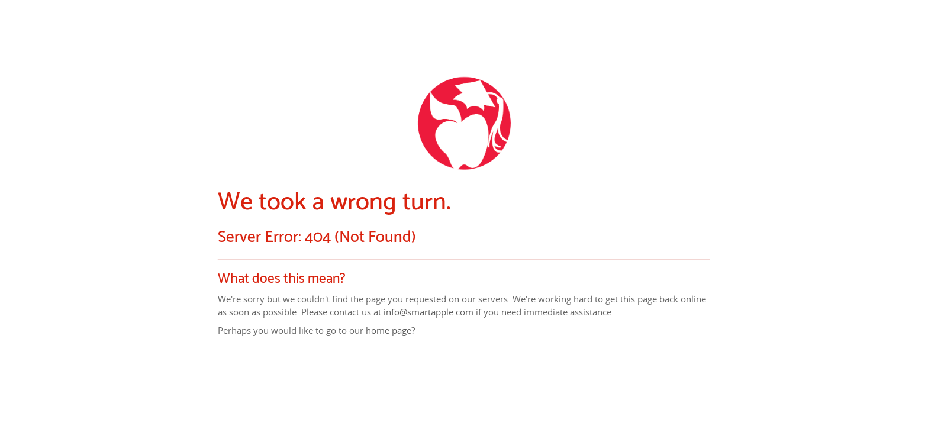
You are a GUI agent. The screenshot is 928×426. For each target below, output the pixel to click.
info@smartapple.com (428, 312)
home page (388, 331)
